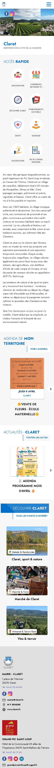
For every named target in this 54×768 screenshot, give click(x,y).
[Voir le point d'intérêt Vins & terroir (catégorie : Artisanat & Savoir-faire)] (27, 620)
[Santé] (18, 135)
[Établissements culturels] (36, 110)
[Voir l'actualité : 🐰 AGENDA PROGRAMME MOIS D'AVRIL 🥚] (27, 461)
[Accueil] (3, 4)
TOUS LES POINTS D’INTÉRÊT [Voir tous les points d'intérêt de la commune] (32, 515)
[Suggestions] (18, 161)
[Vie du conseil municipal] (36, 161)
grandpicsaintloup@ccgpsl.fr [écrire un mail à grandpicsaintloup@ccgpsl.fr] (22, 765)
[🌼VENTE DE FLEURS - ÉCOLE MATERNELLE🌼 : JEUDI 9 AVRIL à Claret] (27, 395)
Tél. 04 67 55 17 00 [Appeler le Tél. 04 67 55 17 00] (12, 752)
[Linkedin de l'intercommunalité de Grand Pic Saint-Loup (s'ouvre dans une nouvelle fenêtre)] (21, 760)
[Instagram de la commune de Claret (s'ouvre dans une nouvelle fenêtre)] (11, 14)
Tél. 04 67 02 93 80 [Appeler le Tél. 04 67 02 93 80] (12, 687)
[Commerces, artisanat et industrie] (36, 85)
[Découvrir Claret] (18, 110)
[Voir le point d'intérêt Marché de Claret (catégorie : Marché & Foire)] (27, 580)
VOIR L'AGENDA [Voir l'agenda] (39, 349)
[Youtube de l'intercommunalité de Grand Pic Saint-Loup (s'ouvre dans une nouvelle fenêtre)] (16, 760)
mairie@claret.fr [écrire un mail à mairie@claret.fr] (15, 699)
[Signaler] (36, 135)
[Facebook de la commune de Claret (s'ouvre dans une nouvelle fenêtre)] (6, 14)
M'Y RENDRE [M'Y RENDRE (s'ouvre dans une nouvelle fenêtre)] (14, 704)
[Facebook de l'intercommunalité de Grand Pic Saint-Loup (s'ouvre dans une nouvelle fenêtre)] (4, 760)
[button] (50, 389)
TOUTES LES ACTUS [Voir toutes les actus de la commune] (37, 437)
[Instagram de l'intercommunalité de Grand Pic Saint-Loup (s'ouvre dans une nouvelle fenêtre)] (10, 760)
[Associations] (18, 85)
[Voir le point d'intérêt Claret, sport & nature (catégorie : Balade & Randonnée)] (27, 540)
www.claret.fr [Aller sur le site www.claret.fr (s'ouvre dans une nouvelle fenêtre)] (14, 709)
